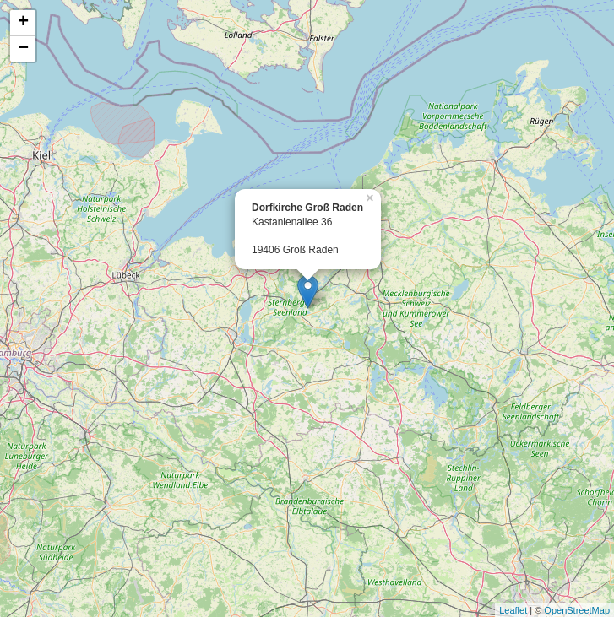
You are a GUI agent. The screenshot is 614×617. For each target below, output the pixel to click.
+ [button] (23, 22)
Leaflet (513, 610)
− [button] (23, 49)
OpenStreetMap (577, 610)
